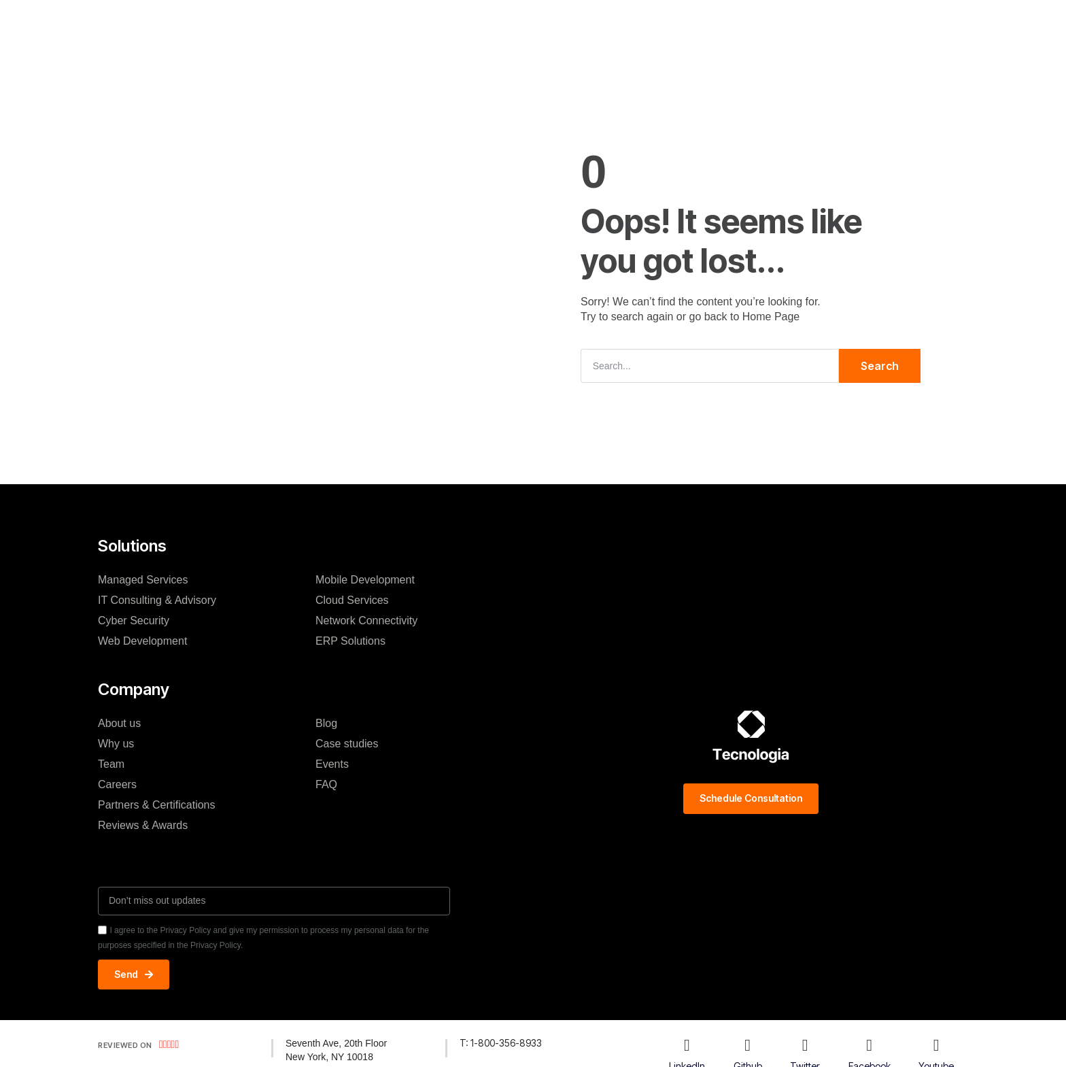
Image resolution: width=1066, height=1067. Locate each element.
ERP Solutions (350, 641)
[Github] (748, 1045)
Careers (117, 784)
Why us (116, 743)
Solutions (358, 23)
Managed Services (143, 580)
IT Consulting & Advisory (157, 600)
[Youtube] (936, 1045)
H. (308, 23)
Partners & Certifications (157, 805)
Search (880, 366)
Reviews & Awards (143, 825)
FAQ (326, 784)
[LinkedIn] (686, 1045)
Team (111, 764)
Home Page (771, 316)
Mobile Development (365, 580)
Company (428, 23)
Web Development (142, 641)
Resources (634, 23)
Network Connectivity (366, 620)
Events (332, 764)
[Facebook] (869, 1045)
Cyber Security (133, 620)
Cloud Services (352, 600)
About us (119, 723)
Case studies (507, 23)
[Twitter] (805, 1045)
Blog (573, 23)
